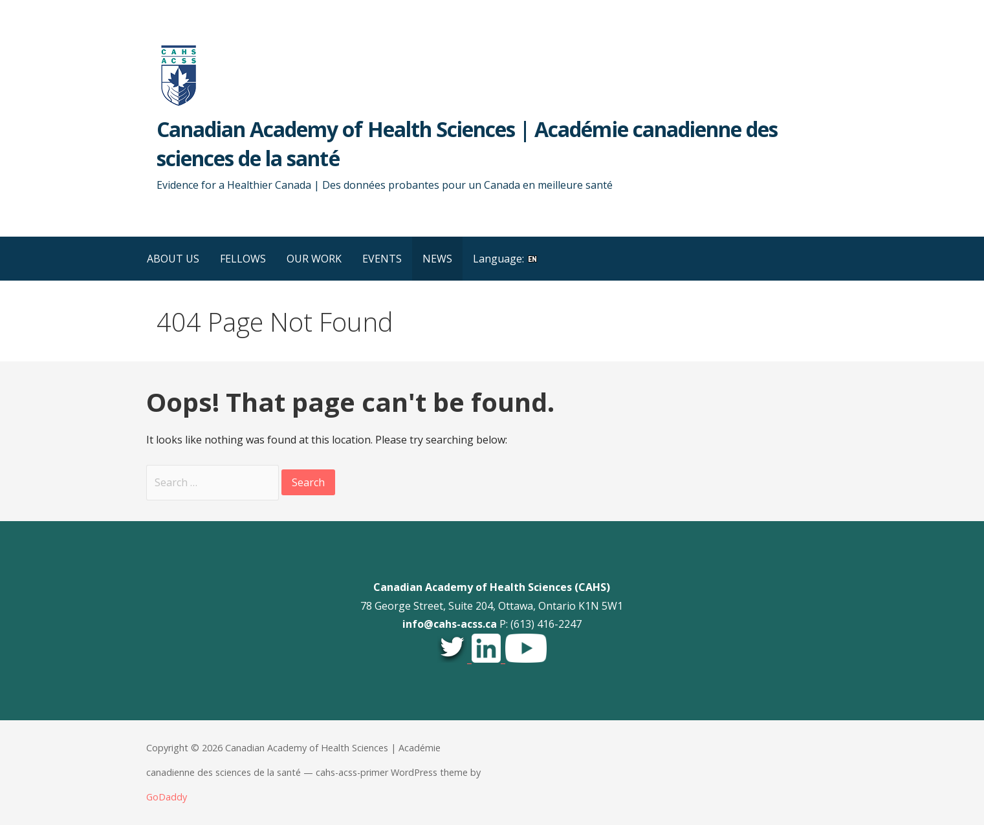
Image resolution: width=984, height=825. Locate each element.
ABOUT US (173, 259)
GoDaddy (166, 797)
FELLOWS (243, 259)
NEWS (437, 259)
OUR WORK (314, 259)
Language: (505, 259)
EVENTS (382, 259)
